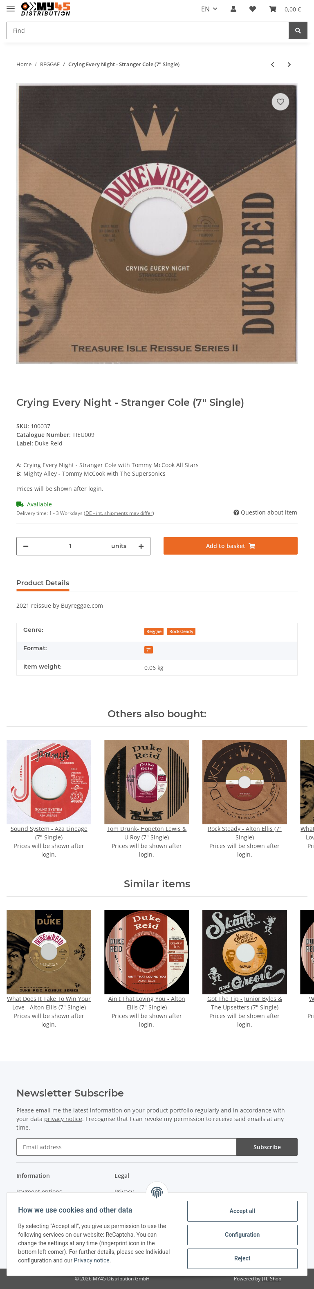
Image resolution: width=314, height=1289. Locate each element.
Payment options (39, 1191)
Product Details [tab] (42, 583)
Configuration (240, 1234)
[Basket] (284, 9)
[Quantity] (69, 546)
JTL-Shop (271, 1278)
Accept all (240, 1211)
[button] (233, 9)
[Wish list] (252, 9)
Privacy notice (119, 1260)
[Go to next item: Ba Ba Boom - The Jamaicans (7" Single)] (289, 64)
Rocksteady (181, 631)
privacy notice (63, 1119)
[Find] (148, 30)
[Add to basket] (231, 546)
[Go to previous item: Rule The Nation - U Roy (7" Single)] (272, 64)
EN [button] (205, 8)
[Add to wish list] (280, 102)
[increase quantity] (141, 546)
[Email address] (126, 1147)
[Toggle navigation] (11, 5)
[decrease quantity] (26, 546)
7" (148, 650)
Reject (240, 1258)
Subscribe (267, 1147)
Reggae (153, 631)
